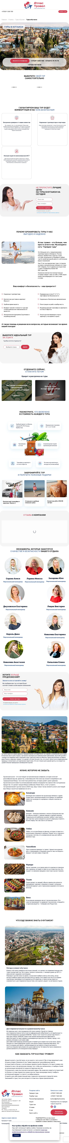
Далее (25, 347)
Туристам (32, 1104)
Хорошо (16, 1135)
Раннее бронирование (36, 1099)
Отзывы (31, 1107)
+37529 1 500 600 (56, 1093)
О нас (31, 1110)
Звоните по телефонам (20, 61)
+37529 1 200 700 (7, 11)
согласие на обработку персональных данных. (48, 212)
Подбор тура (33, 1096)
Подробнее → (16, 395)
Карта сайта (33, 1113)
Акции (31, 1101)
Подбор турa (62, 11)
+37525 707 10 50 (34, 65)
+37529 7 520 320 (56, 1096)
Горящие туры (33, 1093)
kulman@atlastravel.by (58, 1099)
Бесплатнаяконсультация (59, 1112)
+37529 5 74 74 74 (52, 61)
